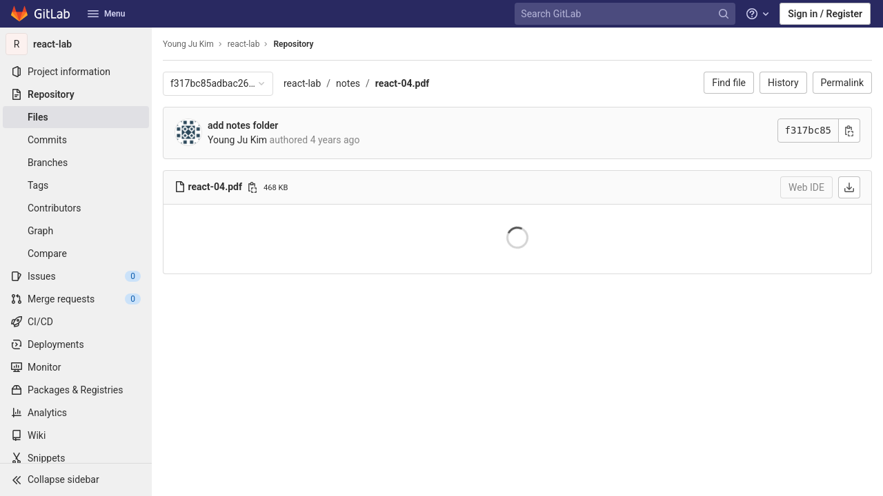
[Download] (849, 187)
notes (348, 83)
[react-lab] (76, 44)
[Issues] (76, 276)
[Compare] (76, 253)
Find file (729, 82)
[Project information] (76, 72)
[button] (76, 479)
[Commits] (76, 140)
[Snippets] (76, 458)
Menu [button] (106, 13)
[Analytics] (76, 413)
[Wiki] (76, 435)
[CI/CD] (76, 322)
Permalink (842, 82)
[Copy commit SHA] (849, 130)
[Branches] (76, 163)
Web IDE (806, 187)
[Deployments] (76, 344)
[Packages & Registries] (76, 390)
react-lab (302, 83)
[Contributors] (76, 208)
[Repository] (76, 94)
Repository (293, 44)
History (783, 82)
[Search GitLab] (626, 14)
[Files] (76, 117)
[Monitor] (76, 367)
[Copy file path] (252, 187)
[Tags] (76, 185)
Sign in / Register (825, 13)
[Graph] (76, 231)
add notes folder (243, 125)
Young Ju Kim (188, 44)
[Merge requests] (76, 299)
